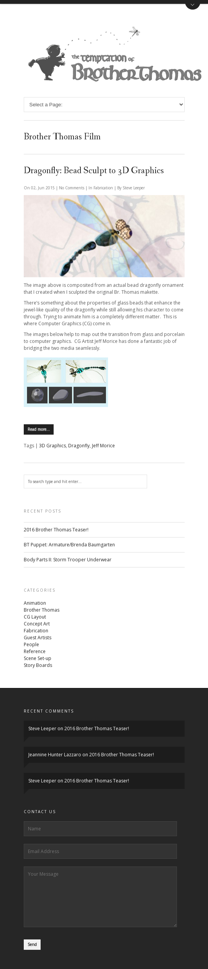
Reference (35, 651)
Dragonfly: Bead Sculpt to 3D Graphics (94, 171)
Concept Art (37, 624)
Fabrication (103, 187)
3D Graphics (52, 446)
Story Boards (38, 665)
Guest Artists (37, 638)
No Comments (72, 187)
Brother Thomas (41, 610)
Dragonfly (79, 446)
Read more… (39, 429)
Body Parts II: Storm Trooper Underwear (67, 560)
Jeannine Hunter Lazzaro (54, 754)
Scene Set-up (37, 658)
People (31, 645)
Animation (35, 603)
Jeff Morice (103, 446)
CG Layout (35, 617)
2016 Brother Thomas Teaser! (56, 530)
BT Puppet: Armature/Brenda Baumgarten (69, 545)
